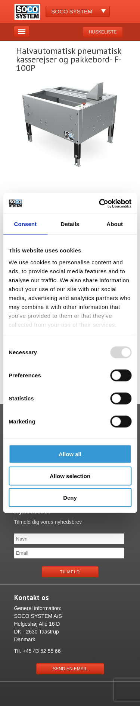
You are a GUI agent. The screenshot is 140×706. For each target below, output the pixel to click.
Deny (70, 497)
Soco (72, 11)
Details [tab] (70, 224)
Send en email (70, 668)
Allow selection (70, 476)
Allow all (70, 454)
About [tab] (114, 224)
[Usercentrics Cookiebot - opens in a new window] (99, 203)
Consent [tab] (25, 224)
